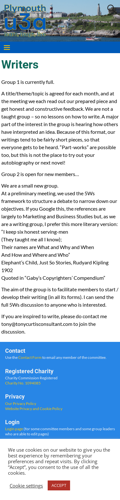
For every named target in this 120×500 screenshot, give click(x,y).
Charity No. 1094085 (23, 383)
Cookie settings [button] (26, 485)
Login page (14, 428)
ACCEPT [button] (59, 485)
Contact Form (30, 357)
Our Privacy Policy (20, 403)
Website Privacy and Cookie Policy (33, 408)
